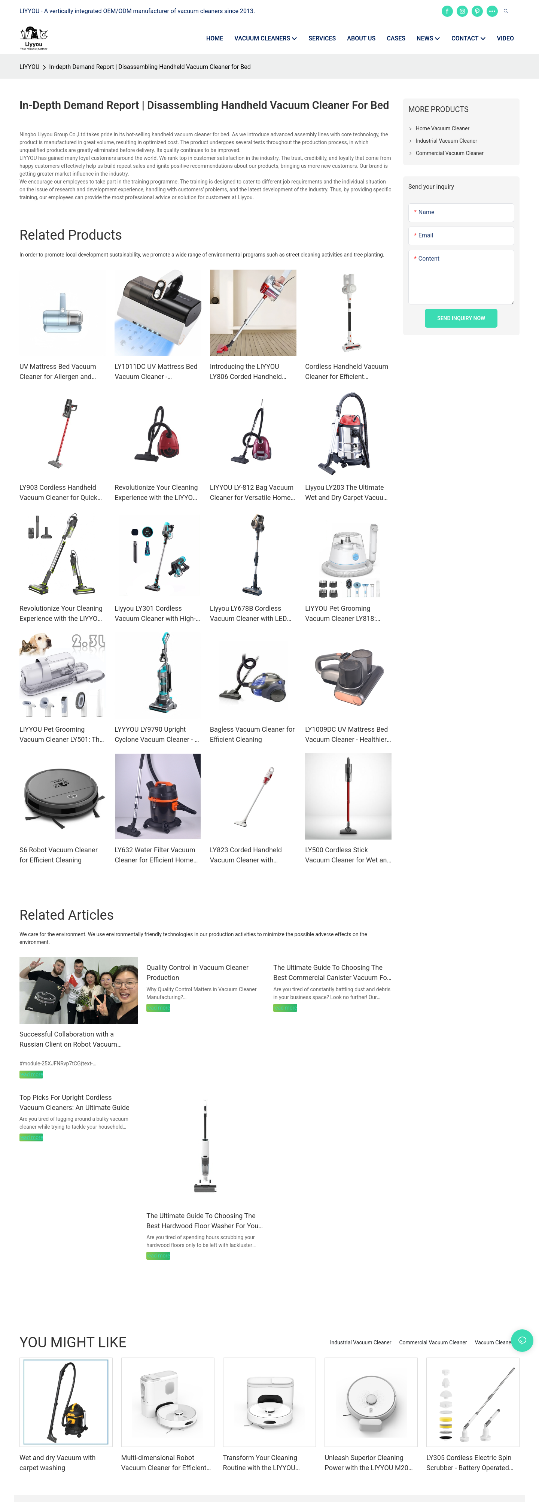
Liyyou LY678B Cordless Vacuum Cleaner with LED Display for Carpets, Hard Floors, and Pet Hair (248, 613)
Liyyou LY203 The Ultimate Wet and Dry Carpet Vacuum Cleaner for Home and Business (347, 493)
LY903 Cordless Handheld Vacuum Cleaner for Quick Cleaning (58, 493)
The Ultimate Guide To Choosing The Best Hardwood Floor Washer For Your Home (203, 1221)
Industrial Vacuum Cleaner (361, 1342)
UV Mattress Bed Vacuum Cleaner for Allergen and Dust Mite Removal (57, 372)
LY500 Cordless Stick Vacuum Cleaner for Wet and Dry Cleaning (347, 855)
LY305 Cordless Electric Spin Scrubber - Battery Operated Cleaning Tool (468, 1463)
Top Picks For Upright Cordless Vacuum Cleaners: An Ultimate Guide (74, 1102)
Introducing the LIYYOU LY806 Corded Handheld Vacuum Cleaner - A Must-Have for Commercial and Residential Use (248, 372)
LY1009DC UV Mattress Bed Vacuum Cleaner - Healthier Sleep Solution (346, 734)
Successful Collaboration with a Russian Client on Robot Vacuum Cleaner (68, 1039)
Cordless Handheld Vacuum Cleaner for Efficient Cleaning (346, 372)
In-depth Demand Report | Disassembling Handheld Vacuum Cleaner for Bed (149, 66)
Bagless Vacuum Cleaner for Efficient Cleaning (252, 734)
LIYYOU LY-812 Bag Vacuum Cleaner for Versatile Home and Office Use (252, 493)
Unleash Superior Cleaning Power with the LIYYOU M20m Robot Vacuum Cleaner (369, 1463)
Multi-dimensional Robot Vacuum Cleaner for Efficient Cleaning (164, 1463)
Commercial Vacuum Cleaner (433, 1342)
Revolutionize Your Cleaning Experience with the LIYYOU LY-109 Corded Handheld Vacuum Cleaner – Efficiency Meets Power (62, 613)
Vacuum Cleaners (495, 1342)
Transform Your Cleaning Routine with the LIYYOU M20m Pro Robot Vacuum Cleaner (261, 1463)
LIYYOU (29, 66)
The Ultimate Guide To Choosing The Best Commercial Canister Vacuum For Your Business (331, 973)
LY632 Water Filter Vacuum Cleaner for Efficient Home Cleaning (155, 855)
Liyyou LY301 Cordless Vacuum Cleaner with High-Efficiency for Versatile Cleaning (155, 613)
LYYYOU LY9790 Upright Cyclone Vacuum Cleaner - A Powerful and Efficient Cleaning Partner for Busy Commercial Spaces (157, 734)
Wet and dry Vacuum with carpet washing (57, 1463)
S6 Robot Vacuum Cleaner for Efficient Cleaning (58, 855)
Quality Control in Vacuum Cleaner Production (197, 972)
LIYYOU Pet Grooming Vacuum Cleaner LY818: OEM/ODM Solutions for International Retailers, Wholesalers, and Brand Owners (341, 613)
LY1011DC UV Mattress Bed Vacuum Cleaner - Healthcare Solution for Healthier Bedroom (156, 372)
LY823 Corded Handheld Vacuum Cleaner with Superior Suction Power (246, 855)
